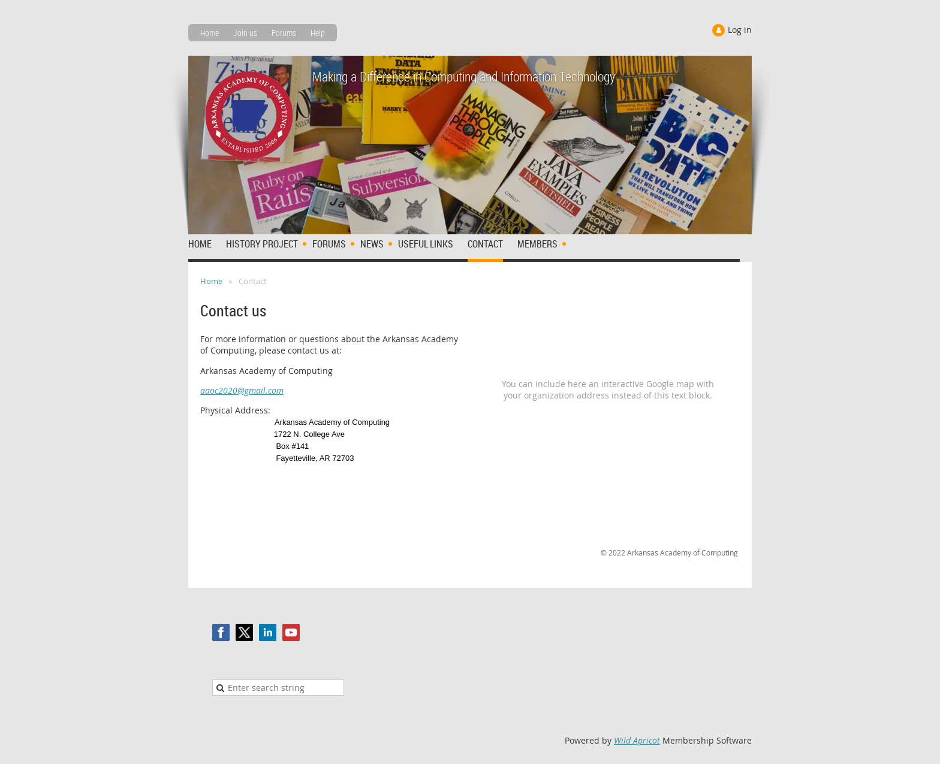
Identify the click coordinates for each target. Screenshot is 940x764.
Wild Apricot (637, 740)
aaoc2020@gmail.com (242, 390)
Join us (245, 32)
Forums (284, 32)
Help (318, 32)
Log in (740, 29)
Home (209, 32)
